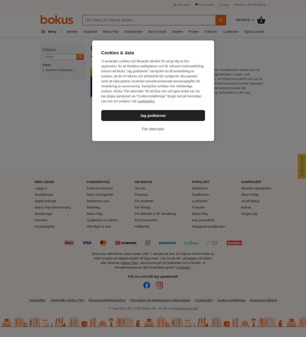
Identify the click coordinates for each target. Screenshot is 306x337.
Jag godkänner (153, 116)
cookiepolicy (146, 101)
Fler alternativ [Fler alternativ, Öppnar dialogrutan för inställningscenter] (153, 129)
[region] (153, 90)
